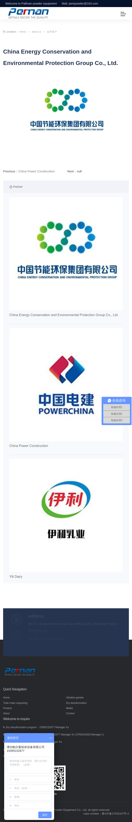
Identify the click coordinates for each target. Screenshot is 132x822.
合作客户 (52, 31)
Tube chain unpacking (15, 703)
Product (7, 708)
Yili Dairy (15, 576)
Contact (70, 713)
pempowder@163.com (83, 3)
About (6, 713)
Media (69, 708)
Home (22, 31)
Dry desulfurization (76, 703)
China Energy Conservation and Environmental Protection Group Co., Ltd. (63, 315)
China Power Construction (36, 171)
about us (36, 31)
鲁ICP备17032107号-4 (115, 813)
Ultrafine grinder (75, 697)
